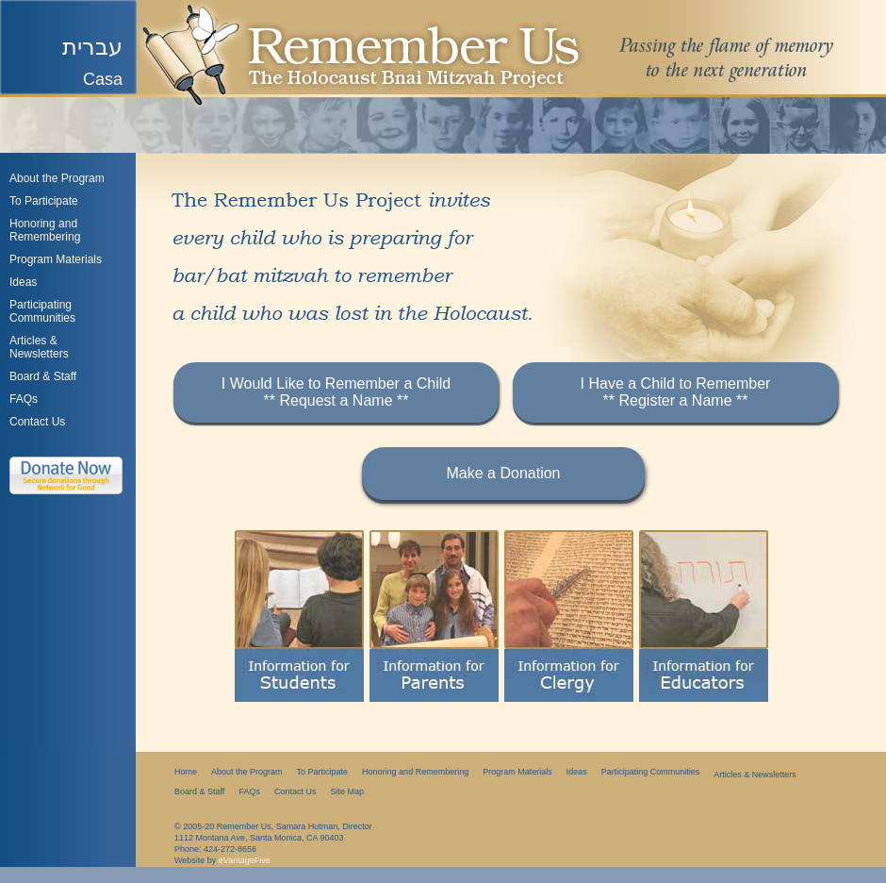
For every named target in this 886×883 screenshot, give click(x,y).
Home (185, 771)
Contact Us (37, 421)
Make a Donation (504, 473)
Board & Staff (42, 376)
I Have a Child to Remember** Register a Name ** (676, 391)
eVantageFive (245, 860)
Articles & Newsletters (755, 774)
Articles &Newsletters (39, 347)
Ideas (23, 282)
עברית (92, 46)
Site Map (347, 791)
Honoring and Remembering (44, 230)
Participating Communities (42, 311)
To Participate (43, 201)
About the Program (57, 178)
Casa (103, 79)
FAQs (23, 399)
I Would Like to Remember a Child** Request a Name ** (336, 391)
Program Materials (55, 259)
